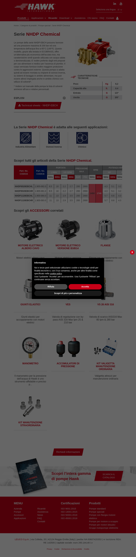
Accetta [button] (85, 286)
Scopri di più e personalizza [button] (68, 293)
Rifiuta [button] (51, 286)
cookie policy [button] (56, 273)
